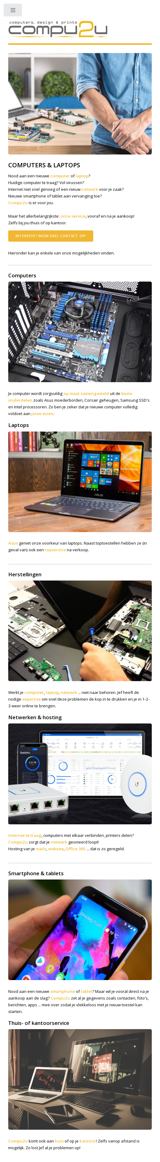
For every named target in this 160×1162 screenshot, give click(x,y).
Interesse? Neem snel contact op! (51, 236)
